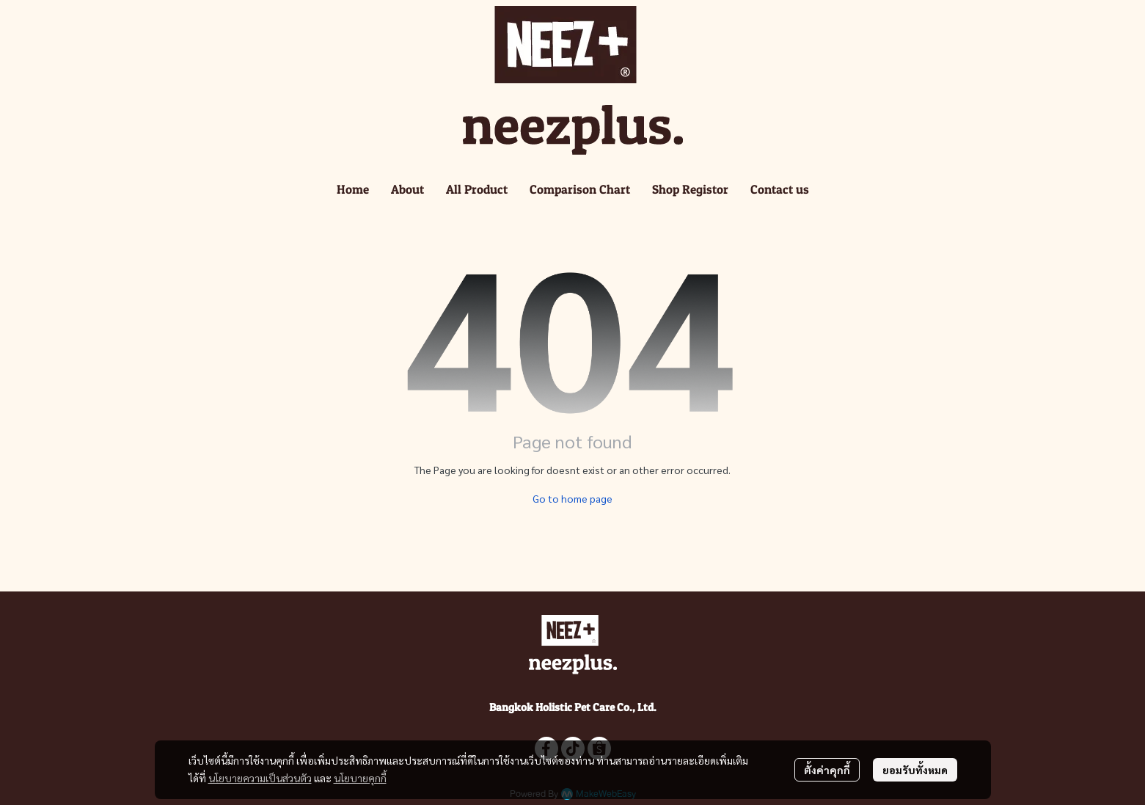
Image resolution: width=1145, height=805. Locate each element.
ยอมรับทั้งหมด (915, 769)
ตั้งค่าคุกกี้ (827, 769)
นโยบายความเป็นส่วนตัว (260, 777)
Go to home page (572, 498)
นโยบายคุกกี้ (360, 777)
